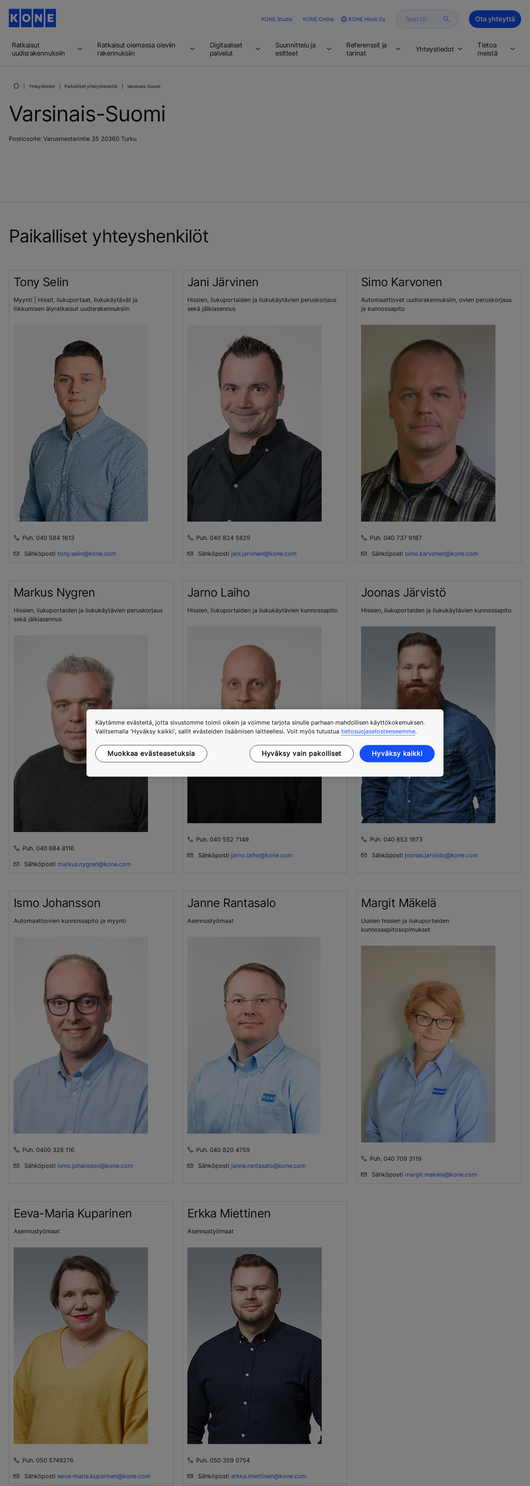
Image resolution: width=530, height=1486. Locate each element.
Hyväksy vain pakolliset (302, 753)
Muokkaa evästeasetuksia (151, 753)
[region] (265, 742)
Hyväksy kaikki (397, 753)
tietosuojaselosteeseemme (378, 731)
